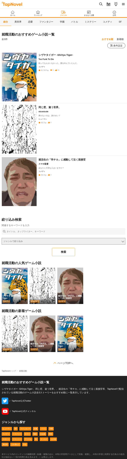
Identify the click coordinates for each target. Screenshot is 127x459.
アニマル (28, 439)
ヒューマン (7, 429)
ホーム (12, 13)
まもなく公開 (89, 13)
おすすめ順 (107, 39)
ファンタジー (25, 429)
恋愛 (35, 429)
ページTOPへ (65, 363)
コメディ (6, 434)
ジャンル (63, 13)
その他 (53, 439)
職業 (35, 434)
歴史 (50, 434)
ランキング (38, 13)
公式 (114, 13)
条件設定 (116, 45)
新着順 (120, 39)
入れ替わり (15, 444)
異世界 (5, 444)
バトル (43, 429)
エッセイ (44, 439)
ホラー (27, 434)
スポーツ (6, 439)
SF (16, 429)
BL (36, 439)
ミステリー (17, 434)
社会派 (42, 434)
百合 (24, 444)
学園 (51, 429)
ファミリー (17, 439)
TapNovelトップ (9, 371)
